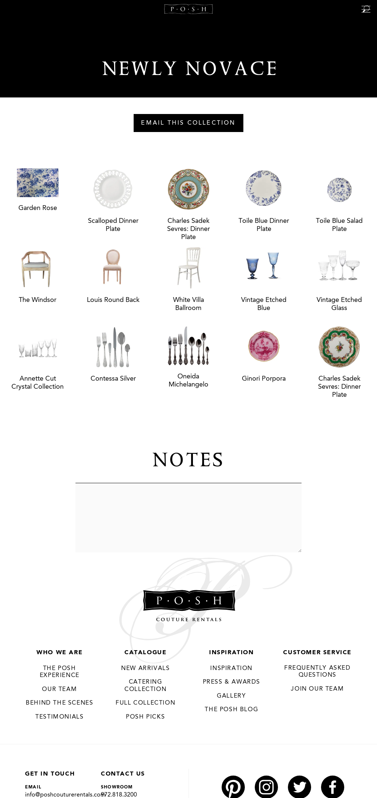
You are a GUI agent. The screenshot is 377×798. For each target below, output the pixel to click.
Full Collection (145, 703)
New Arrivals (145, 668)
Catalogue (145, 653)
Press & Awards (231, 682)
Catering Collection (145, 685)
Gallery (231, 696)
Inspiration (231, 653)
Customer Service (317, 653)
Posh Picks (145, 717)
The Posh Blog (231, 710)
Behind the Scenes (59, 703)
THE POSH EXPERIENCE (60, 672)
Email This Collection (188, 123)
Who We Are (59, 653)
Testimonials (59, 717)
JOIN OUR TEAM (317, 689)
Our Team (59, 689)
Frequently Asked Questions (317, 671)
